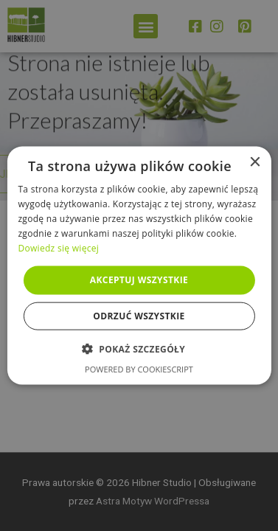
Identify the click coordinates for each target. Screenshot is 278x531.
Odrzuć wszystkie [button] (138, 315)
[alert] (139, 265)
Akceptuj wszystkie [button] (139, 280)
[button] (139, 348)
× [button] (254, 162)
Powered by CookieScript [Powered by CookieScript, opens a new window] (139, 368)
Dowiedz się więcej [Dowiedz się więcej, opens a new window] (58, 247)
